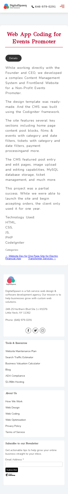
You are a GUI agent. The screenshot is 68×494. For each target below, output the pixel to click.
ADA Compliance (15, 375)
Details (13, 58)
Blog (8, 369)
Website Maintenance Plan (20, 351)
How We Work (13, 401)
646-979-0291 (44, 6)
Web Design (12, 407)
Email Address (14, 459)
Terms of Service (15, 432)
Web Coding (12, 413)
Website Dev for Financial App (16, 257)
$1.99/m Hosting (14, 382)
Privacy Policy (13, 426)
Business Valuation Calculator (22, 363)
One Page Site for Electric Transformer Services (43, 257)
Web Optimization (15, 420)
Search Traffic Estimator (19, 357)
